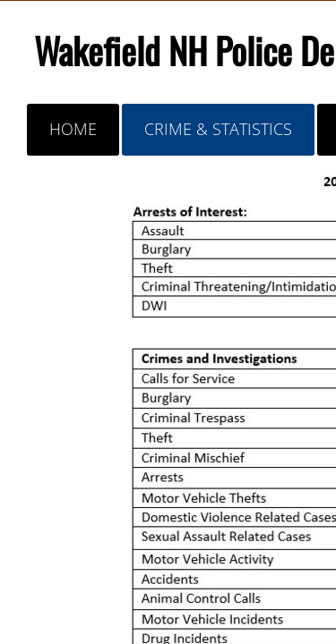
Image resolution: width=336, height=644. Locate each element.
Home (73, 129)
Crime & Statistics (218, 129)
